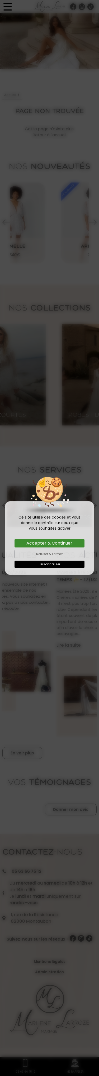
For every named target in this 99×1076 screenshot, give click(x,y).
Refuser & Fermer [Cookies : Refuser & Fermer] (49, 554)
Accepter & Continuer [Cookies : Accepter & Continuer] (49, 543)
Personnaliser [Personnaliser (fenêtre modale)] (49, 564)
